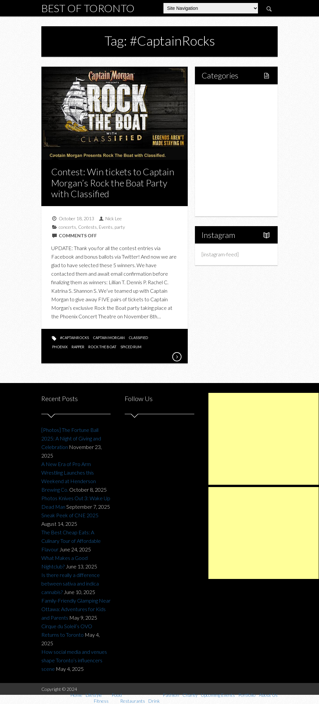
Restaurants (229, 139)
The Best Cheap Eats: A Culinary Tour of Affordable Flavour (71, 540)
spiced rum (130, 347)
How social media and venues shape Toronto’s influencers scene (74, 660)
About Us (219, 206)
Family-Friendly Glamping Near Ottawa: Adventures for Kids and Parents (76, 609)
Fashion (217, 161)
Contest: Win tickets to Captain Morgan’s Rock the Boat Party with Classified (112, 182)
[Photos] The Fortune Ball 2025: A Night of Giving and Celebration (71, 438)
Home (216, 94)
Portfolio (218, 195)
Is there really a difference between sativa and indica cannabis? (70, 583)
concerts (67, 227)
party (120, 227)
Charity (217, 172)
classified (138, 337)
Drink (221, 150)
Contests (87, 227)
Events (106, 227)
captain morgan (109, 337)
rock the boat (102, 347)
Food (215, 128)
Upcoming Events (228, 184)
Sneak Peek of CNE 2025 (69, 515)
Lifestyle (218, 105)
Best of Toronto (88, 8)
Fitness (223, 117)
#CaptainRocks (74, 337)
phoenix (60, 347)
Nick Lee (113, 218)
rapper (78, 347)
